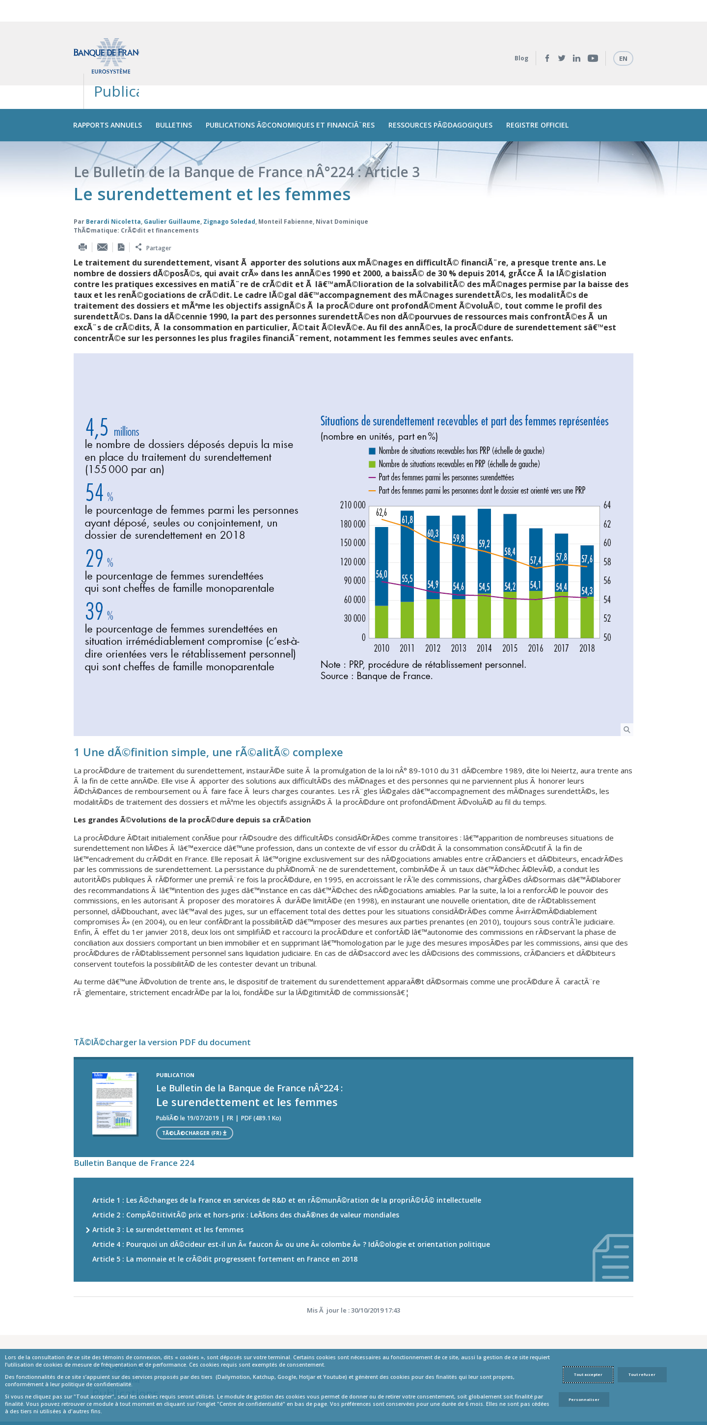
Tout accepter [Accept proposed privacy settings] (588, 1374)
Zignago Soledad (229, 176)
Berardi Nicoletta (113, 176)
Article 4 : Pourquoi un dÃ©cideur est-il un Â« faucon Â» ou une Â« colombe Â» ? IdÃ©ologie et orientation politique (291, 1199)
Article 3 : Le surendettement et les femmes (168, 1184)
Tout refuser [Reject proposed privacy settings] (641, 1374)
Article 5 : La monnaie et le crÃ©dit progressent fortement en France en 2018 (224, 1213)
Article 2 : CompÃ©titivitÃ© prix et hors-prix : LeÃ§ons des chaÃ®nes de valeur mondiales (245, 1169)
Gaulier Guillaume (172, 176)
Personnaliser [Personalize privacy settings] (584, 1399)
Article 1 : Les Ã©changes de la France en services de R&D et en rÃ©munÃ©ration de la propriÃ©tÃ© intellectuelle (286, 1155)
